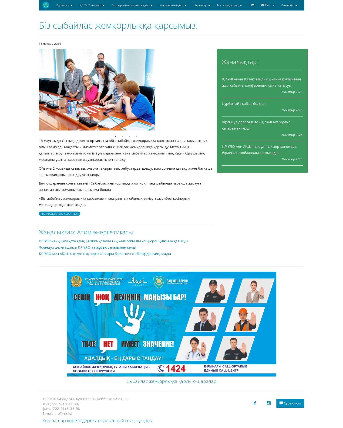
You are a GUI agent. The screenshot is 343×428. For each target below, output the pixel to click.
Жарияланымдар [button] (173, 5)
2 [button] (122, 136)
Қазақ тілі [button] (289, 5)
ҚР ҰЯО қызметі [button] (92, 5)
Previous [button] (35, 89)
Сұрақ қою (290, 403)
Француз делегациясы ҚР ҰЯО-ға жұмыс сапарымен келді (87, 247)
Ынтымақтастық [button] (229, 5)
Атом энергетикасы (105, 232)
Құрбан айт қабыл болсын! (244, 103)
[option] (126, 89)
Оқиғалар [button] (201, 5)
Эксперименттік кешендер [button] (132, 5)
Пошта (267, 5)
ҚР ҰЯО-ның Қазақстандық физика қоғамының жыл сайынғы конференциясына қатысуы (113, 241)
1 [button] (115, 136)
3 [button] (129, 136)
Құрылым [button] (64, 5)
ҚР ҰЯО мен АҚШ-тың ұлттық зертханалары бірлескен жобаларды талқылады (105, 253)
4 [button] (136, 136)
